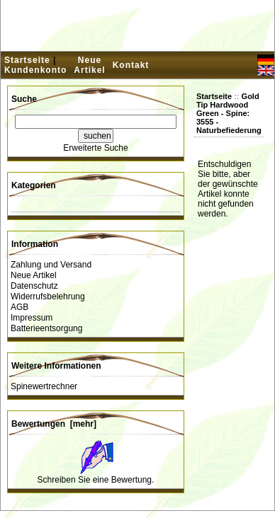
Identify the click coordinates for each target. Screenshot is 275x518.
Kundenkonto (35, 70)
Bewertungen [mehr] (53, 424)
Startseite (27, 60)
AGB (19, 307)
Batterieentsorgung (46, 328)
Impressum (31, 318)
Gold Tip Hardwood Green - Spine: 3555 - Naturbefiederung (229, 113)
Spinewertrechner (44, 386)
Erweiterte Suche (95, 148)
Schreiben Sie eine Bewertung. (96, 480)
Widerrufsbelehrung (48, 296)
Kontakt (131, 65)
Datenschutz (34, 286)
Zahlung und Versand (51, 265)
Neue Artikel (89, 65)
